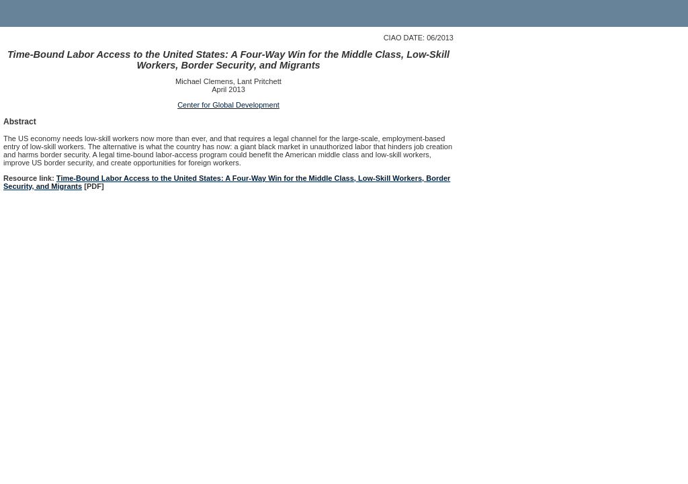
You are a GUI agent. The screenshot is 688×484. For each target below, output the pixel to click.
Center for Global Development (228, 105)
